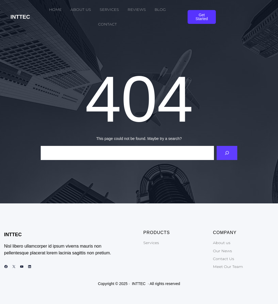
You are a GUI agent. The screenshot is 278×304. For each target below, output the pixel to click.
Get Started (201, 17)
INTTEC (20, 17)
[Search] (227, 153)
